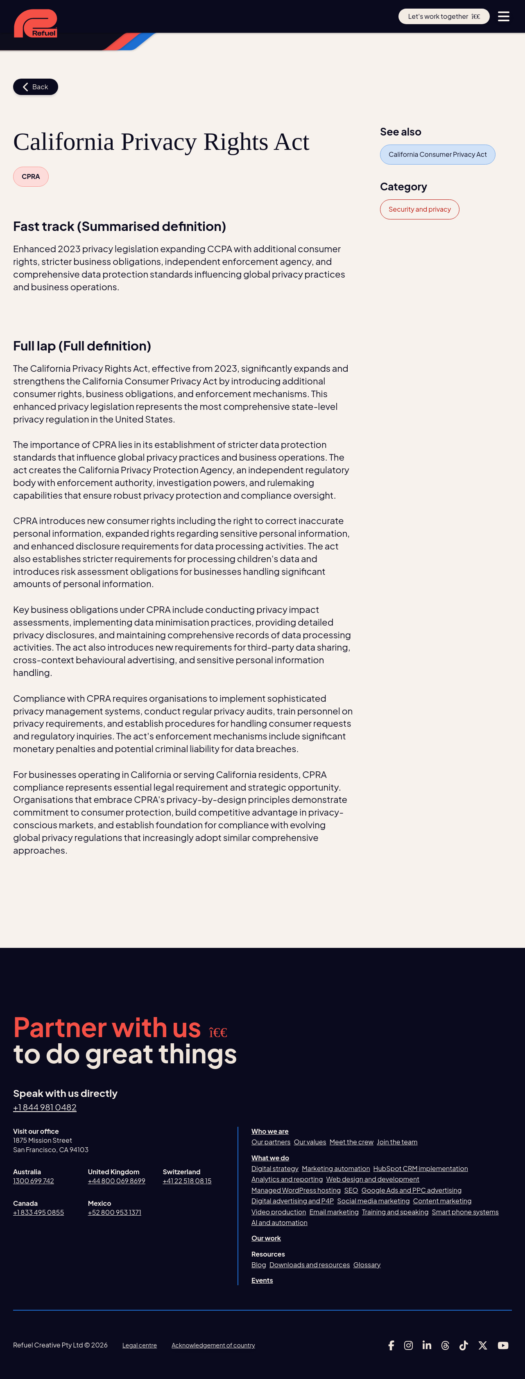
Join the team (397, 1141)
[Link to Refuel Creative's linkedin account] (426, 1345)
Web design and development (373, 1179)
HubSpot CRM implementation (420, 1168)
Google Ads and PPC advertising (412, 1190)
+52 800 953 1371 (114, 1212)
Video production (278, 1211)
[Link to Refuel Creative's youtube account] (503, 1345)
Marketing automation (336, 1168)
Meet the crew (352, 1141)
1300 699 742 (33, 1180)
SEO (351, 1190)
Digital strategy (275, 1168)
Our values (310, 1141)
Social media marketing (373, 1200)
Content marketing (442, 1200)
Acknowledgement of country (222, 1345)
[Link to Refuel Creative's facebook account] (391, 1345)
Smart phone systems (465, 1211)
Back (35, 87)
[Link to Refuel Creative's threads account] (445, 1345)
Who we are (270, 1131)
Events (262, 1280)
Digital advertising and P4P (292, 1200)
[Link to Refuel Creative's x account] (483, 1345)
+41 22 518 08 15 (187, 1180)
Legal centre (141, 1345)
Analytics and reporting (287, 1179)
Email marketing (334, 1211)
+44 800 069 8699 (116, 1180)
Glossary (367, 1264)
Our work (266, 1238)
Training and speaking (395, 1211)
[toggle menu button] (504, 16)
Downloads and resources (309, 1264)
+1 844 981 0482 (50, 1106)
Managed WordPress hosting (296, 1190)
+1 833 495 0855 (38, 1212)
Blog (258, 1264)
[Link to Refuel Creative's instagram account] (408, 1345)
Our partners (270, 1141)
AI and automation (279, 1222)
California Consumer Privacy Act (438, 154)
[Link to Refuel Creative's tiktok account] (463, 1345)
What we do (270, 1157)
